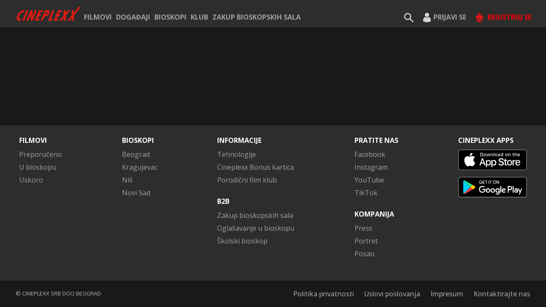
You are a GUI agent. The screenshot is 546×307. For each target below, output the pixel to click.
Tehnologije (236, 154)
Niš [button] (127, 180)
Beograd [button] (136, 154)
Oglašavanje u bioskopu (255, 228)
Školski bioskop (242, 241)
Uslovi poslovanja (392, 293)
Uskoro (31, 180)
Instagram (371, 167)
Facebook (369, 154)
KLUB (199, 17)
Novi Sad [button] (136, 192)
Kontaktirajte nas (501, 293)
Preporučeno (40, 154)
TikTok (366, 192)
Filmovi (98, 17)
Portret (366, 241)
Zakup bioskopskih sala (256, 17)
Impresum (446, 293)
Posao (364, 253)
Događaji (133, 17)
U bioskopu (37, 167)
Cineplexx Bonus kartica (255, 167)
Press (363, 228)
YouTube (369, 180)
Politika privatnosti (323, 293)
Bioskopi (170, 17)
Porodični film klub (247, 180)
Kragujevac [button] (139, 167)
